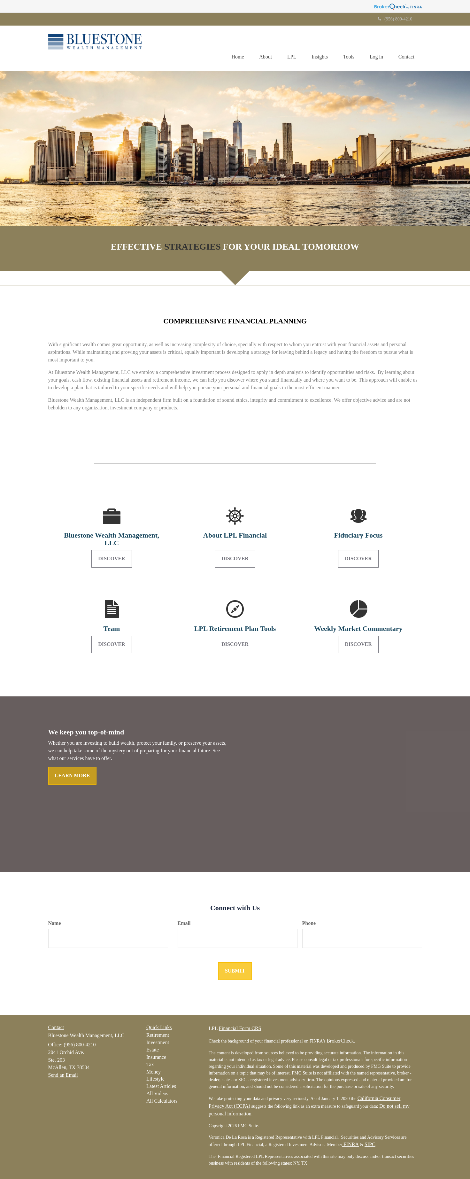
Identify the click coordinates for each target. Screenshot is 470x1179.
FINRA (350, 1144)
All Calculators (161, 1101)
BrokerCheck (340, 1041)
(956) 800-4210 (395, 19)
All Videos (157, 1094)
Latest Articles (161, 1086)
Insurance (156, 1057)
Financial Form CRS (240, 1028)
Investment (157, 1042)
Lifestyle (155, 1079)
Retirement (157, 1035)
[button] (261, 48)
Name (54, 923)
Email (184, 923)
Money (153, 1071)
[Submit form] (235, 971)
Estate (152, 1050)
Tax (150, 1064)
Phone (309, 923)
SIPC (370, 1144)
